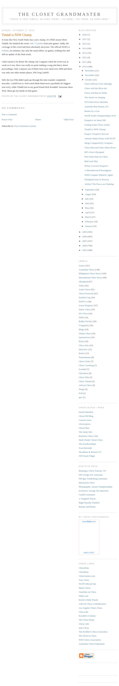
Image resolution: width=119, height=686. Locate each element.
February (89, 221)
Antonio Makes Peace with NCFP (99, 138)
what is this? (89, 553)
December (90, 70)
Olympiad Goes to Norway (96, 179)
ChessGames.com (87, 576)
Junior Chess (84, 309)
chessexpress (84, 424)
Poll (80, 393)
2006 (84, 245)
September (90, 189)
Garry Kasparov (86, 305)
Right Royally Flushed (89, 502)
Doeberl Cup (84, 297)
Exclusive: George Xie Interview (94, 490)
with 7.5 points (36, 43)
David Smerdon (86, 412)
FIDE (81, 317)
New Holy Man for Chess (96, 156)
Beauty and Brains (87, 506)
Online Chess (85, 333)
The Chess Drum (86, 619)
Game (81, 265)
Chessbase (83, 373)
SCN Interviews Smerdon (96, 102)
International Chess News (90, 277)
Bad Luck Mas (91, 161)
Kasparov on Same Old (95, 120)
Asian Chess (84, 289)
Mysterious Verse (86, 482)
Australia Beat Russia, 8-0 (96, 106)
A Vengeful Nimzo (87, 498)
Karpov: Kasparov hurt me (96, 134)
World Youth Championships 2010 (100, 115)
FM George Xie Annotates (91, 474)
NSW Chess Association (90, 639)
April (87, 212)
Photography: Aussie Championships (95, 486)
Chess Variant (85, 381)
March (88, 217)
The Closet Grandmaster (59, 14)
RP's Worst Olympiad (94, 152)
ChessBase (84, 572)
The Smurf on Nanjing (94, 97)
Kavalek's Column (87, 615)
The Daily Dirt (85, 432)
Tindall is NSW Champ (95, 129)
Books (82, 353)
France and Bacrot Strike (95, 93)
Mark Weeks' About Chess (91, 440)
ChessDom (84, 568)
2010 (84, 66)
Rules (81, 341)
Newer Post (7, 119)
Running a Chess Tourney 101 (92, 470)
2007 (84, 241)
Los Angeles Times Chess (90, 608)
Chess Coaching (86, 365)
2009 (84, 232)
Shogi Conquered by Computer (98, 143)
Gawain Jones (85, 420)
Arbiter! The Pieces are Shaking (99, 184)
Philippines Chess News (90, 273)
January (89, 226)
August (88, 194)
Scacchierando (85, 448)
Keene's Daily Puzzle (88, 599)
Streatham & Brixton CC (90, 452)
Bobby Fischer (85, 321)
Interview (83, 349)
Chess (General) (86, 293)
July (87, 198)
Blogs (81, 329)
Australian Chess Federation (91, 644)
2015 (84, 43)
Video (81, 285)
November (90, 75)
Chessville (83, 612)
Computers (84, 325)
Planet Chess (84, 588)
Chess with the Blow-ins (95, 88)
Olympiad (83, 281)
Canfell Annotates (87, 494)
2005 (84, 250)
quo (80, 397)
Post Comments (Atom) (25, 126)
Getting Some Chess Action (97, 124)
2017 (84, 39)
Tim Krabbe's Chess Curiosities (93, 631)
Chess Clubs (84, 361)
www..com (89, 521)
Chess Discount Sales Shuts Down (100, 147)
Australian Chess (86, 269)
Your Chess (84, 580)
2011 (84, 62)
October (89, 79)
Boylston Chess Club (88, 436)
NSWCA (83, 301)
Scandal (82, 369)
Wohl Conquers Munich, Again (98, 175)
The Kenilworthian (87, 444)
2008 (84, 236)
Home (38, 119)
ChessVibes (84, 428)
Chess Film (84, 377)
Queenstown (84, 337)
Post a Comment (9, 114)
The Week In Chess (87, 635)
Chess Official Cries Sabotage (98, 83)
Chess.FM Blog (86, 416)
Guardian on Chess (87, 592)
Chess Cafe (84, 624)
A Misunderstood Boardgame (97, 170)
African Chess (85, 385)
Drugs (81, 389)
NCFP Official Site (87, 584)
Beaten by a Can (91, 111)
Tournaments (85, 357)
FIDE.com (83, 596)
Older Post (69, 119)
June (87, 203)
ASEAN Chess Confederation (92, 604)
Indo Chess (84, 628)
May (87, 208)
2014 (84, 48)
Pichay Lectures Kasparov (96, 165)
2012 (84, 57)
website (5, 50)
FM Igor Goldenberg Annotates (93, 478)
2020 (84, 34)
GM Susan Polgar (87, 456)
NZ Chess (83, 313)
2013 (84, 53)
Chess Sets (84, 345)
